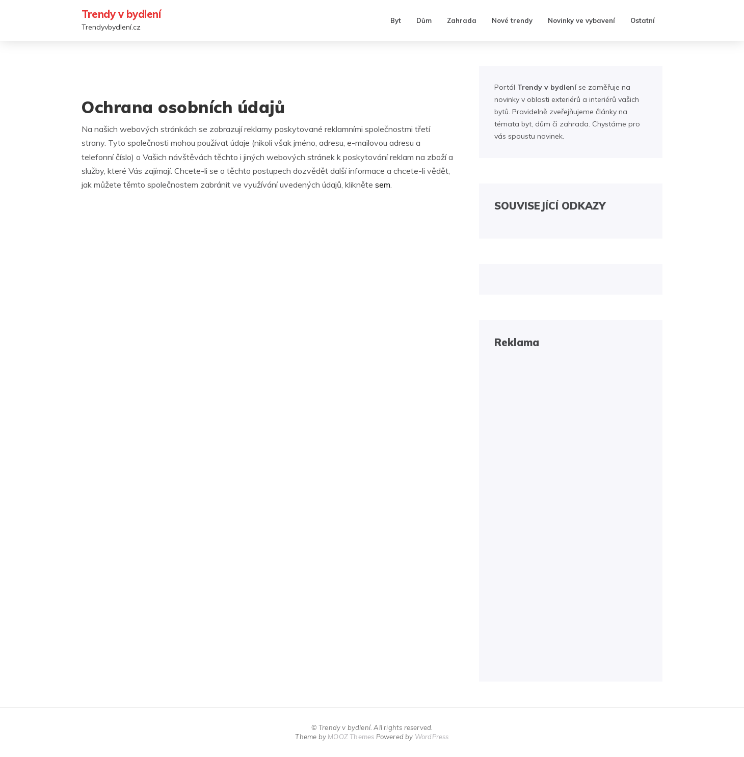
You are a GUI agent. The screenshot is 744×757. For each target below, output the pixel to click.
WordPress (432, 737)
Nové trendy (512, 20)
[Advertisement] (570, 513)
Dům (424, 20)
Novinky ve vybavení (581, 20)
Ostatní (642, 20)
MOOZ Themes (351, 737)
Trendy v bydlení (121, 14)
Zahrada (461, 20)
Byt (395, 20)
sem (382, 184)
